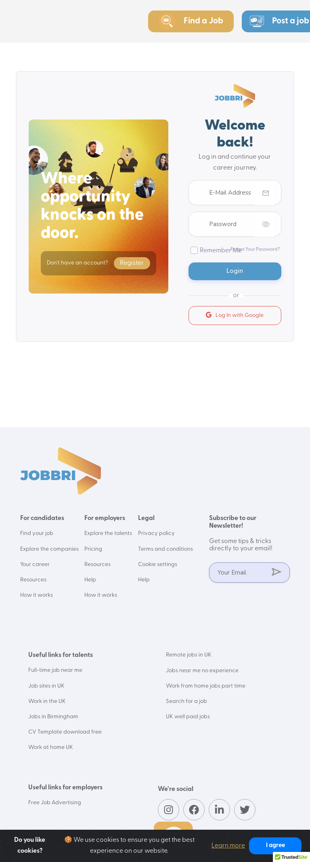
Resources (33, 580)
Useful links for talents (60, 655)
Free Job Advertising (54, 802)
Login (235, 271)
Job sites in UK (46, 685)
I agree (275, 846)
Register (132, 263)
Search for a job (186, 701)
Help (90, 580)
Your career (35, 564)
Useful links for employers (65, 786)
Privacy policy (156, 534)
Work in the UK (47, 701)
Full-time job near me (55, 670)
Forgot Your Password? (255, 249)
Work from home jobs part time (205, 685)
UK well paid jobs (188, 716)
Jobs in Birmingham (53, 716)
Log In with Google (235, 315)
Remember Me (221, 250)
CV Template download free (64, 731)
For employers (105, 518)
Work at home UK (50, 747)
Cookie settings (158, 564)
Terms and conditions (165, 549)
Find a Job (191, 21)
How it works (36, 595)
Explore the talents (108, 534)
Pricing (94, 549)
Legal (146, 518)
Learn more (228, 846)
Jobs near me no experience (202, 670)
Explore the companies (49, 549)
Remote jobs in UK (189, 655)
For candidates (42, 518)
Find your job (36, 534)
